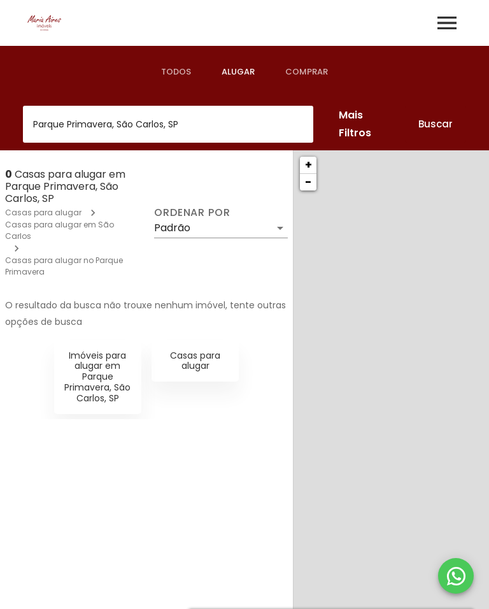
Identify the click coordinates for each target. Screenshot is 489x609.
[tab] (176, 72)
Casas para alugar (43, 212)
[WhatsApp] (456, 576)
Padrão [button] (172, 227)
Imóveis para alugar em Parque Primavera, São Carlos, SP (97, 377)
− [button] (308, 182)
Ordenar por (192, 213)
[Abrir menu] (447, 23)
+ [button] (308, 165)
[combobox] (168, 124)
